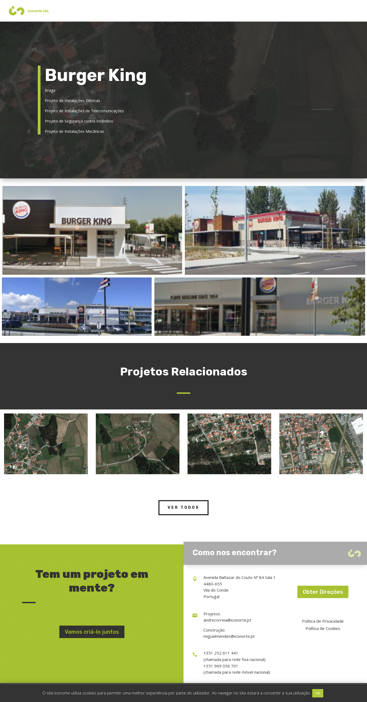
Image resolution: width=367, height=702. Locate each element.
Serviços (262, 11)
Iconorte (290, 11)
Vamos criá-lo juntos (92, 632)
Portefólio (313, 11)
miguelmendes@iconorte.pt (229, 636)
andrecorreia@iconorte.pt (227, 620)
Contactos (338, 11)
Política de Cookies (322, 628)
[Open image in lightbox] (92, 230)
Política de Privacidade (323, 621)
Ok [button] (317, 693)
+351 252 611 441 (220, 653)
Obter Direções (323, 592)
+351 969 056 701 (220, 666)
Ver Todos (183, 507)
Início (242, 11)
